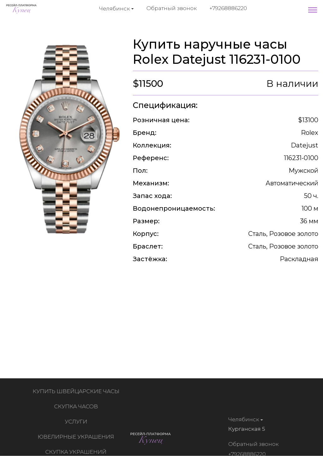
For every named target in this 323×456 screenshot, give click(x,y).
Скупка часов (77, 406)
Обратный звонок (171, 8)
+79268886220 (228, 8)
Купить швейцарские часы (77, 391)
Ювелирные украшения (77, 437)
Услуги (77, 421)
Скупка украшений (77, 452)
